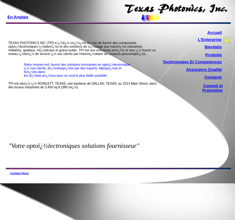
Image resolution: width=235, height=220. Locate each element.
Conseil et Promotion (212, 88)
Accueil (214, 32)
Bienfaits (213, 47)
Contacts (213, 77)
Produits (213, 55)
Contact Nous (19, 173)
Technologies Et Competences (192, 62)
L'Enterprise (210, 39)
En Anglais (18, 17)
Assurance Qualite (204, 69)
